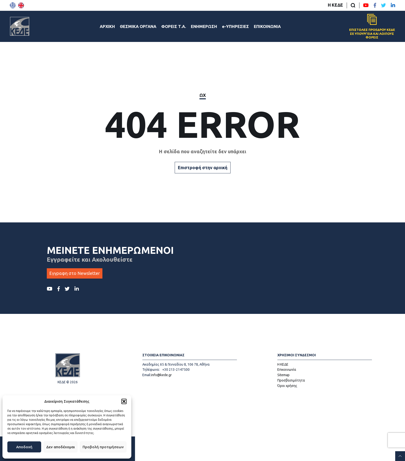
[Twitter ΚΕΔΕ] (383, 5)
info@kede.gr (161, 375)
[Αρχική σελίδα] (19, 26)
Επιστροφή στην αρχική (202, 167)
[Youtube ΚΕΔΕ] (366, 5)
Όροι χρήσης (287, 386)
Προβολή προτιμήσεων (103, 447)
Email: (146, 375)
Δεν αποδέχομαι (60, 447)
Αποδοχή (24, 447)
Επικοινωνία (286, 369)
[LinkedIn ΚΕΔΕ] (393, 5)
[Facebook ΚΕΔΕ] (375, 5)
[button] (124, 401)
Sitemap (283, 375)
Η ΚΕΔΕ (335, 4)
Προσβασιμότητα (291, 380)
